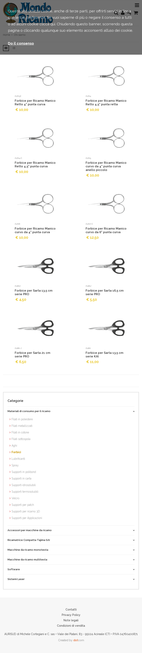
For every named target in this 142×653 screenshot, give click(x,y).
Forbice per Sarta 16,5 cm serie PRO (105, 292)
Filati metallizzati (22, 425)
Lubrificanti (18, 458)
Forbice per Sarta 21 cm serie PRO (32, 354)
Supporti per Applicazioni (27, 518)
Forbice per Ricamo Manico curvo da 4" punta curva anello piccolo (106, 166)
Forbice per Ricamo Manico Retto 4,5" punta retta (106, 102)
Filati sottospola (21, 439)
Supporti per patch (23, 504)
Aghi (14, 445)
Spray (15, 465)
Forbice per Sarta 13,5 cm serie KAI (104, 354)
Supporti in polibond (24, 471)
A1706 (17, 224)
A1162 (88, 348)
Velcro (15, 498)
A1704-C (18, 158)
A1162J (18, 286)
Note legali (71, 620)
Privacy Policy (71, 615)
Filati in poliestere (22, 419)
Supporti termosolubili (25, 491)
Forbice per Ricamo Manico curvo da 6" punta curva (106, 230)
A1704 (88, 96)
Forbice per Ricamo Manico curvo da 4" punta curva (35, 230)
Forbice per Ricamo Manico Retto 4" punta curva (35, 102)
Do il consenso (21, 43)
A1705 (88, 158)
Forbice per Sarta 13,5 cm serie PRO (33, 292)
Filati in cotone (20, 432)
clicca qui (47, 24)
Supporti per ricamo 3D (26, 511)
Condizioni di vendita (71, 625)
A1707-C (89, 224)
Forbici (16, 452)
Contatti (71, 609)
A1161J (88, 286)
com (78, 640)
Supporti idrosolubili (24, 485)
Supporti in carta (21, 478)
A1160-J (18, 348)
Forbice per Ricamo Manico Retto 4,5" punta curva (35, 164)
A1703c (18, 96)
